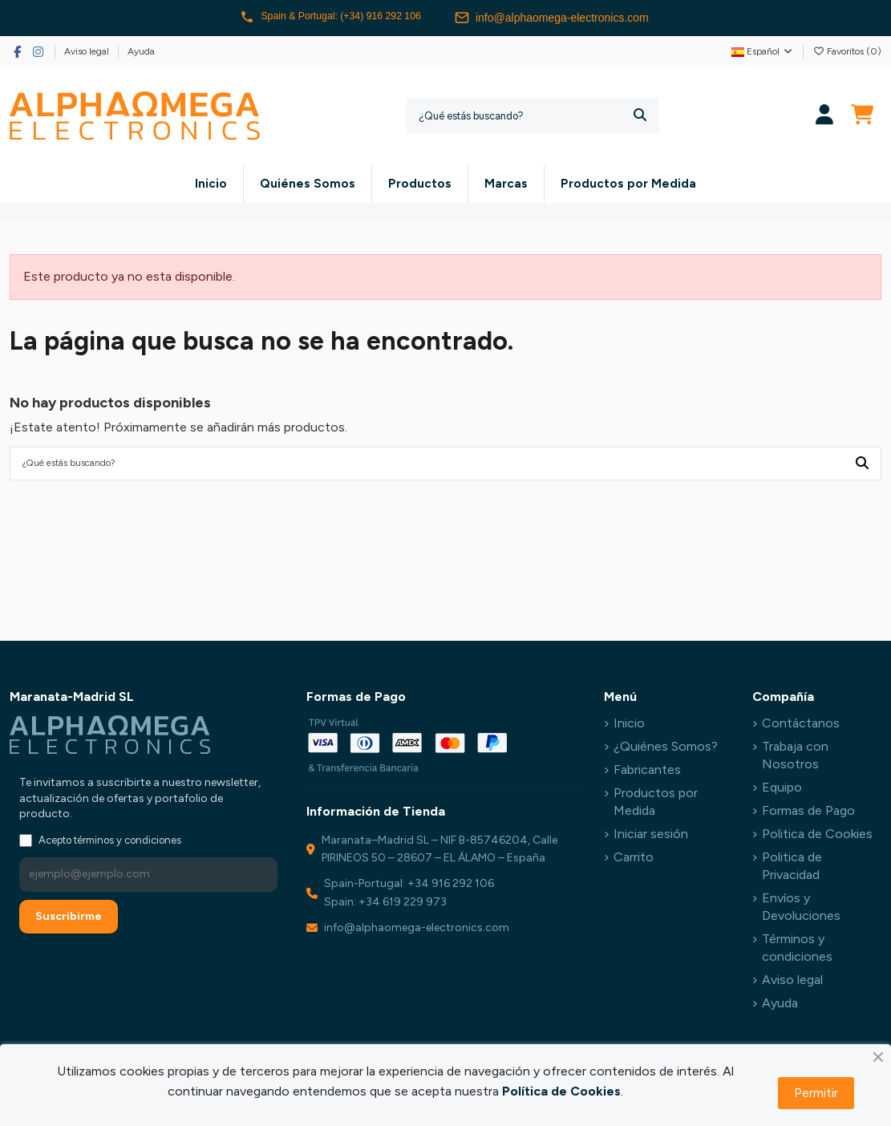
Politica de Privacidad (792, 869)
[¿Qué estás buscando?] (640, 116)
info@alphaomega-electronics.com (565, 17)
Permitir (816, 1092)
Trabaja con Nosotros (795, 758)
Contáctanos (801, 727)
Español (762, 51)
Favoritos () (846, 51)
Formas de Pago (808, 813)
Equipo (782, 790)
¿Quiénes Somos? (666, 749)
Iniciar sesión (651, 836)
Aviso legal (87, 51)
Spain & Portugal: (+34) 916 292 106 (330, 17)
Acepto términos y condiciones (109, 843)
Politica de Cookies (817, 836)
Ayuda (141, 51)
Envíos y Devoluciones (801, 909)
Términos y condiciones (797, 950)
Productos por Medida (656, 804)
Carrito (634, 860)
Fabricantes (647, 772)
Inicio (629, 727)
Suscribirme (68, 919)
